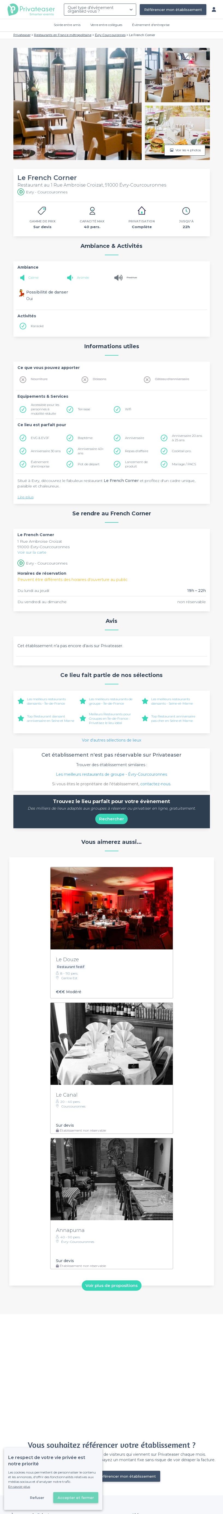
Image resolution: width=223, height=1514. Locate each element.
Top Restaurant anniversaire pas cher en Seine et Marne (173, 718)
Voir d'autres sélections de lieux (111, 740)
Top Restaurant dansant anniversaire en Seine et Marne (50, 718)
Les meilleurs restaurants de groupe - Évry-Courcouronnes (111, 774)
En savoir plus (19, 1486)
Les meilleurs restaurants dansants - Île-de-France (46, 701)
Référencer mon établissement (173, 9)
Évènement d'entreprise (151, 25)
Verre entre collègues (106, 25)
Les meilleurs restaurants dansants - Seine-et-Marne (172, 701)
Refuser (37, 1497)
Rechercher (111, 818)
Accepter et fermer (76, 1497)
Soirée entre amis (67, 25)
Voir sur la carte (31, 552)
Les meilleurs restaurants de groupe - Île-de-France (110, 701)
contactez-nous (155, 783)
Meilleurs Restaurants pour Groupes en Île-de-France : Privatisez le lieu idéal (110, 718)
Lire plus (25, 497)
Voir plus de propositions (111, 1285)
